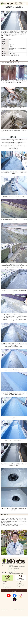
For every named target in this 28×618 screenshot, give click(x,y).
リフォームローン (7, 586)
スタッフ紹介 (19, 581)
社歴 (4, 583)
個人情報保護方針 (20, 585)
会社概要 (5, 581)
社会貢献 (5, 585)
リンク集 (18, 586)
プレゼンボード (20, 583)
